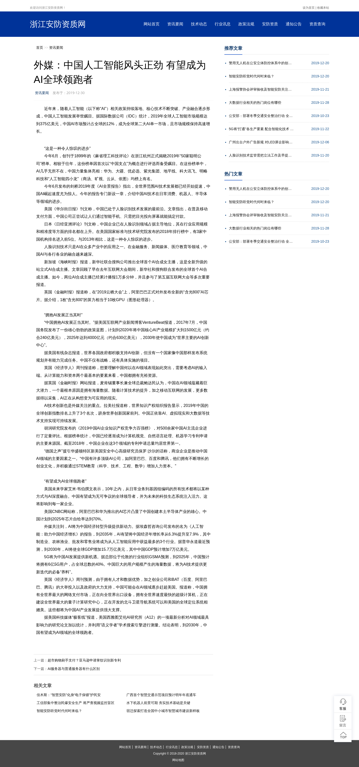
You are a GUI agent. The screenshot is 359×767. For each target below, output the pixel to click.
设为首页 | (309, 7)
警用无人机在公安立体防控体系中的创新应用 (261, 63)
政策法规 (246, 24)
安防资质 (270, 24)
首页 (39, 48)
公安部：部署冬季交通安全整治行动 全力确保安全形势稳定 (261, 116)
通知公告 (294, 24)
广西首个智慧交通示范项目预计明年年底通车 (161, 695)
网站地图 (178, 760)
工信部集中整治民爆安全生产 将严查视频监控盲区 (75, 703)
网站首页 (152, 24)
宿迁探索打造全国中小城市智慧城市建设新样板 (163, 711)
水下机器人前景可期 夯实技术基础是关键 (158, 703)
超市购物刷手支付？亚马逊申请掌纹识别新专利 (84, 660)
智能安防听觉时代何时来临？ (59, 711)
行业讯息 (223, 24)
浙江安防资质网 (58, 24)
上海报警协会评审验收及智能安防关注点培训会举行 (261, 89)
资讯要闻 (175, 24)
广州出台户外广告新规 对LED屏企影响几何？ (261, 142)
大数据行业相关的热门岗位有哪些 (255, 103)
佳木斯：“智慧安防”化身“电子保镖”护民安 (69, 695)
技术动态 (199, 24)
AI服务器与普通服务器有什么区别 (74, 669)
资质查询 (317, 24)
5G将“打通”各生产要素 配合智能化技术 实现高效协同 (261, 129)
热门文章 (233, 173)
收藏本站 (323, 7)
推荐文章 (233, 48)
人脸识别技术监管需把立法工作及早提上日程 (261, 155)
